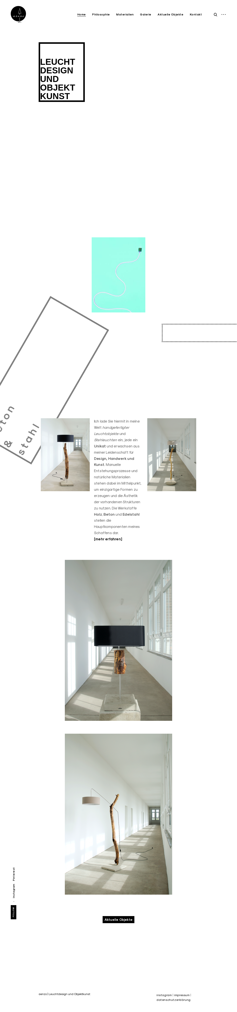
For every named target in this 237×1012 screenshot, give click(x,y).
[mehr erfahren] (108, 539)
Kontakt (196, 14)
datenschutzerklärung (173, 999)
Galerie (145, 14)
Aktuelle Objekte (170, 14)
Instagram (13, 891)
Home (81, 14)
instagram (164, 995)
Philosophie (101, 14)
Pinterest (13, 874)
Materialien (125, 14)
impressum (182, 995)
